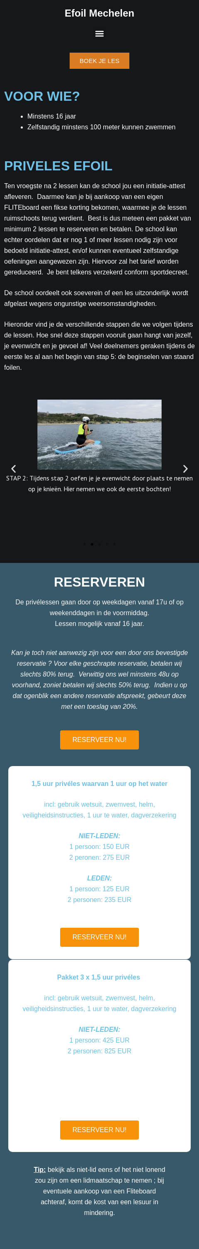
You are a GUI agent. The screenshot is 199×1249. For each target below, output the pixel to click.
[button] (100, 33)
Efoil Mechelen (99, 13)
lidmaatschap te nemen (117, 1180)
